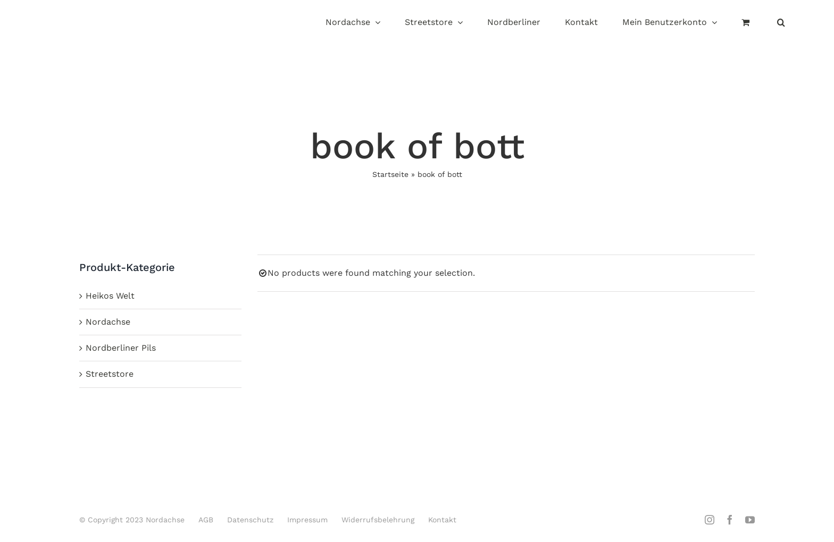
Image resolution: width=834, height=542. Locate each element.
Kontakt (442, 519)
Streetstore (110, 374)
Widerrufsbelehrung (377, 519)
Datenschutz (250, 519)
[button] (781, 23)
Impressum (307, 519)
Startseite (390, 174)
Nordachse (108, 322)
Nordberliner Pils (121, 348)
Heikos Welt (110, 296)
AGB (205, 519)
